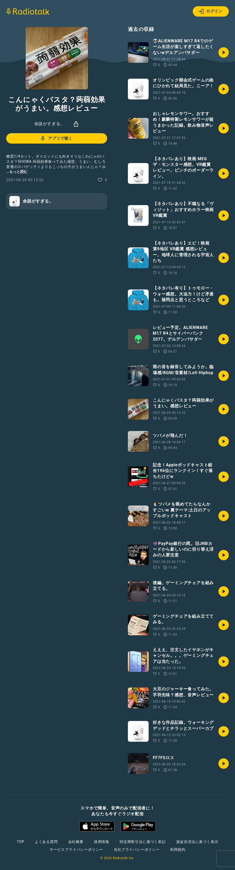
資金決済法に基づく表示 (197, 842)
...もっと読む (16, 172)
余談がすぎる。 (49, 123)
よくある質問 (46, 842)
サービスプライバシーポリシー (76, 849)
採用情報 (101, 842)
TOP (20, 842)
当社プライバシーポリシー (137, 849)
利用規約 (177, 849)
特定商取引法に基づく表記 (143, 842)
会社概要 (76, 842)
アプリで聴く (56, 138)
